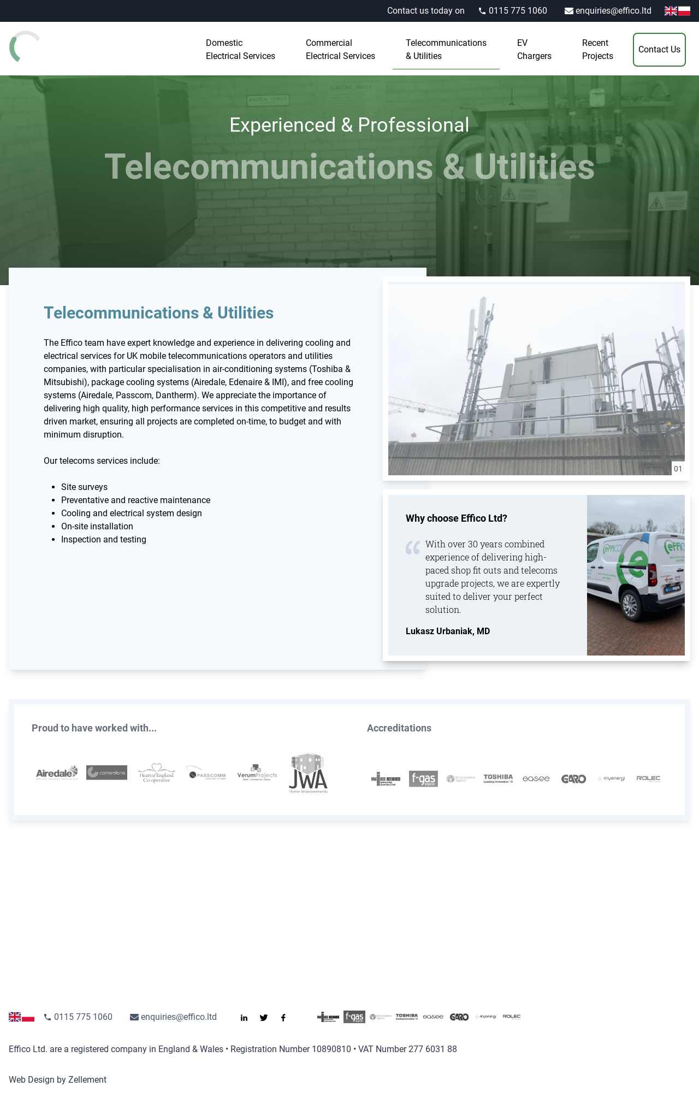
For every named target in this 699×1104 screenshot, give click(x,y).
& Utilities (446, 49)
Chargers (534, 49)
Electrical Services (240, 49)
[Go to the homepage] (52, 46)
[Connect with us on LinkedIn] (248, 1017)
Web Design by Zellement (57, 1080)
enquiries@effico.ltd (608, 10)
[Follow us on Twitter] (268, 1017)
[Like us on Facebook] (288, 1017)
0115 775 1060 (512, 10)
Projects (597, 49)
